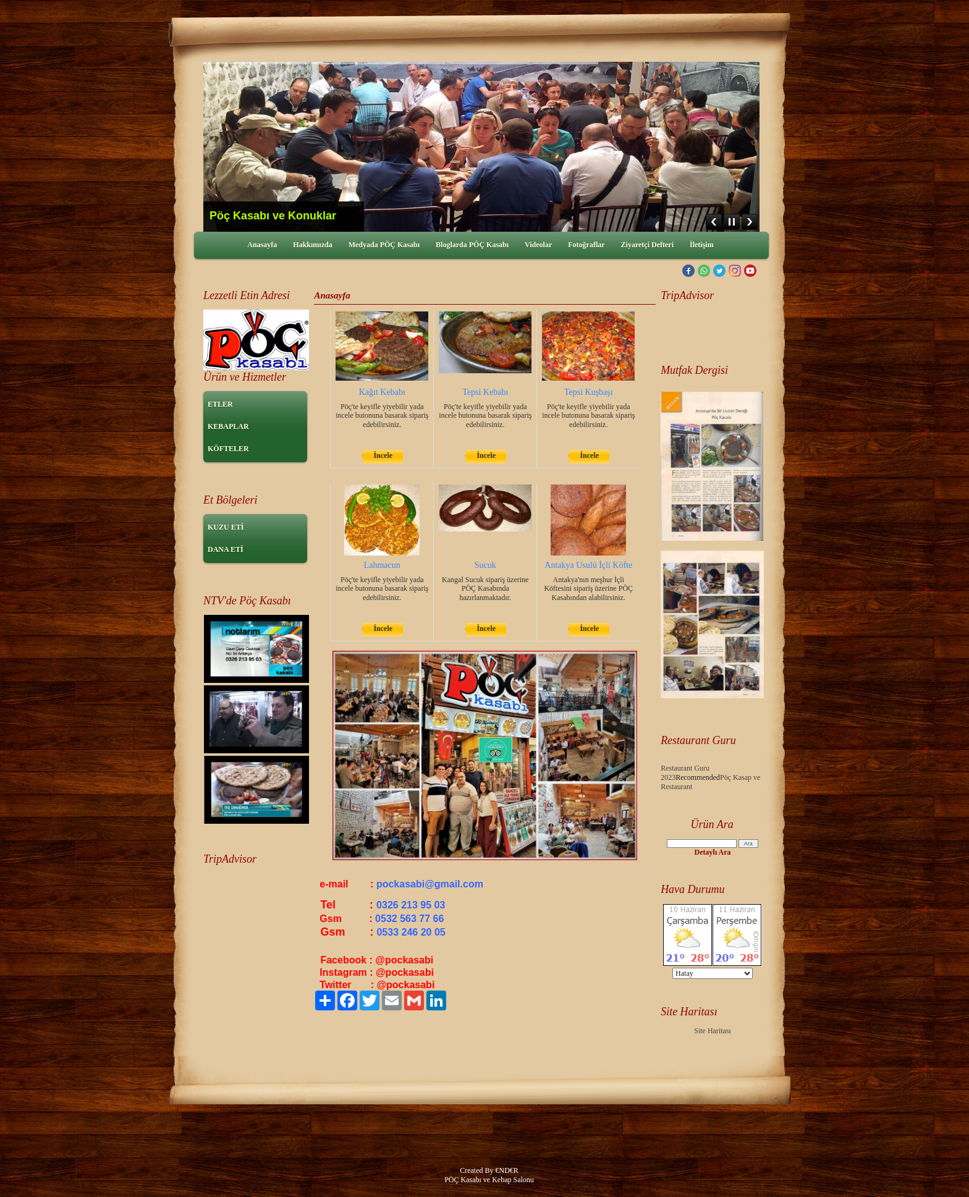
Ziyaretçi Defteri (647, 244)
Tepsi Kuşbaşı (588, 392)
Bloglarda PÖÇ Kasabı (472, 244)
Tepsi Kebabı (485, 392)
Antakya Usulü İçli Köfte (588, 565)
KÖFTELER (228, 448)
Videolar (538, 244)
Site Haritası (712, 1030)
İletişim (702, 244)
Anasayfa (262, 244)
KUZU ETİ (225, 527)
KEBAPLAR (228, 426)
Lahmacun (382, 565)
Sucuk (485, 565)
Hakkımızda (312, 244)
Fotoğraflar (586, 244)
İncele (382, 455)
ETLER (220, 404)
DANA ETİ (225, 549)
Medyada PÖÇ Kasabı (384, 244)
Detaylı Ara (713, 852)
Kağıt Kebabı (382, 392)
